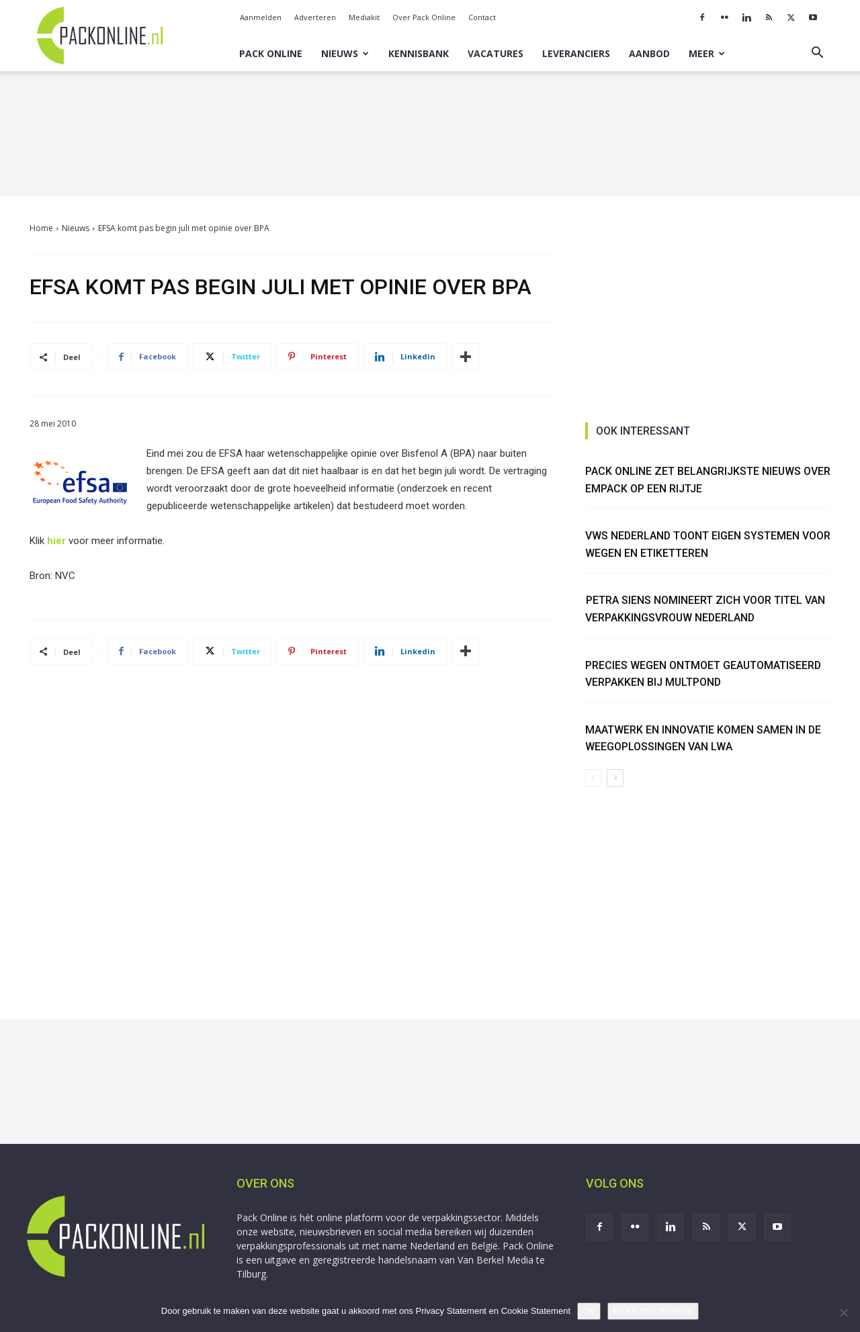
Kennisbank (418, 53)
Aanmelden (261, 17)
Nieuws (345, 53)
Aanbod (649, 53)
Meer (707, 53)
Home (41, 228)
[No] (843, 1312)
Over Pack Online (424, 17)
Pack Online (270, 53)
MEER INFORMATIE (653, 1311)
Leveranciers (576, 53)
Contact (482, 17)
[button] (817, 54)
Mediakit (364, 17)
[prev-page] (593, 778)
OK (589, 1311)
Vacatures (495, 53)
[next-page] (615, 778)
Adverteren (315, 17)
